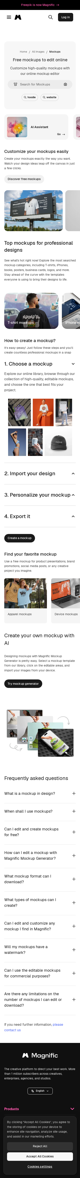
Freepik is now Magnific (40, 5)
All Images (38, 51)
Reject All (40, 1146)
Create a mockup (20, 538)
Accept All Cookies (40, 1156)
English (40, 1091)
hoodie (30, 97)
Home (23, 51)
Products (40, 1108)
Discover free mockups (24, 179)
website (49, 97)
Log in (65, 17)
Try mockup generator (23, 684)
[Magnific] (19, 17)
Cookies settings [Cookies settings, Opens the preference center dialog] (40, 1166)
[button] (14, 84)
